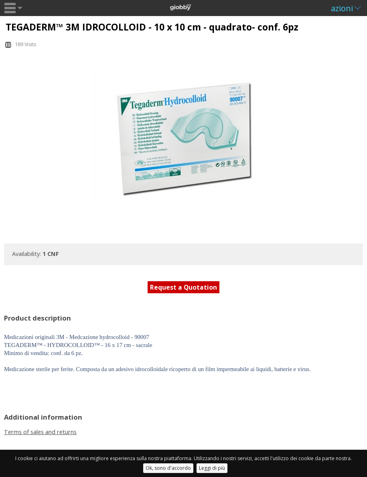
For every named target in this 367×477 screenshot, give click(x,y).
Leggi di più (212, 468)
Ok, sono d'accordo (168, 468)
